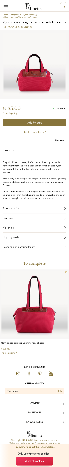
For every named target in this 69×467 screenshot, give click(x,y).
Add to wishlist (33, 132)
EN (60, 2)
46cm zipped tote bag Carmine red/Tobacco (22, 343)
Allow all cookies (34, 461)
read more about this (27, 447)
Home (5, 15)
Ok (60, 391)
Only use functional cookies (33, 453)
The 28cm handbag (28, 15)
